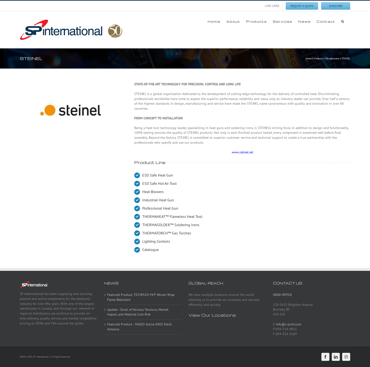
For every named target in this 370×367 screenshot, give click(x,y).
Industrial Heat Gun (158, 200)
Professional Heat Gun (160, 208)
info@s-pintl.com (288, 324)
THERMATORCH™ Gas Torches (166, 233)
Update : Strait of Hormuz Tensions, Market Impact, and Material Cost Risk (137, 312)
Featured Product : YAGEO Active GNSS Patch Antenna (139, 326)
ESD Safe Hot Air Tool (159, 183)
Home (308, 58)
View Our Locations (212, 315)
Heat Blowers (153, 191)
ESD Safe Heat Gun (157, 175)
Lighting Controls (156, 241)
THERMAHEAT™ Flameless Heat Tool (172, 216)
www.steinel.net (242, 152)
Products (318, 58)
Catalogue (150, 249)
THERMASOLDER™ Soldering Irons (170, 224)
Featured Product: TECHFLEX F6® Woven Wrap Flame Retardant (141, 297)
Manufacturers (332, 58)
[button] (342, 21)
